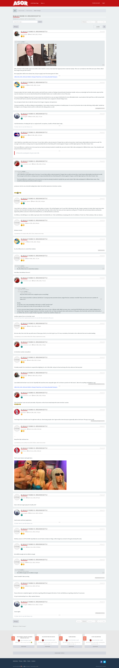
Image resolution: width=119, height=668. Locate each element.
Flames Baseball (72, 636)
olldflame (19, 288)
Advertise (15, 661)
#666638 (102, 239)
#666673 (102, 560)
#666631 (102, 198)
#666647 (102, 323)
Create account (96, 3)
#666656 (102, 410)
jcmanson (21, 19)
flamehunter (91, 383)
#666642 (102, 256)
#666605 (102, 82)
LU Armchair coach (26, 164)
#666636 (102, 220)
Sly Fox (26, 19)
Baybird (98, 383)
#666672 (102, 544)
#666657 (102, 426)
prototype (24, 34)
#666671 (102, 529)
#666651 (102, 357)
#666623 (102, 132)
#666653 (102, 393)
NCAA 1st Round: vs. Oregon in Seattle (27, 16)
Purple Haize (97, 577)
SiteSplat (28, 666)
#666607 (102, 114)
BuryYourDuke (32, 19)
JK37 (23, 223)
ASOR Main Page (35, 3)
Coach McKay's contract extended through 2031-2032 (24, 637)
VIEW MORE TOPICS (59, 653)
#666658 (102, 448)
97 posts (84, 21)
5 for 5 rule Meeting (96, 636)
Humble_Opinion (26, 201)
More (43, 3)
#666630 (102, 161)
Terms (28, 661)
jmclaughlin (98, 108)
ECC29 (23, 498)
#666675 (102, 602)
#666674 (102, 583)
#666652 (102, 373)
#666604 (102, 31)
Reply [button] (16, 26)
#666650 (102, 342)
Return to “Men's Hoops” (19, 626)
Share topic (98, 27)
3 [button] (98, 21)
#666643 (102, 278)
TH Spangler (98, 613)
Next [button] (104, 21)
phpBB (37, 666)
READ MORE (23, 646)
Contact (33, 661)
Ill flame (19, 41)
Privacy (20, 661)
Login (103, 3)
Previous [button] (90, 21)
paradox (22, 291)
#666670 (102, 510)
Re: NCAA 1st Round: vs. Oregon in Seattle (34, 31)
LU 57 (99, 250)
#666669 (102, 495)
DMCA (25, 661)
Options (79, 621)
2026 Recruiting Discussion (48, 636)
